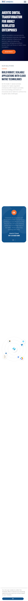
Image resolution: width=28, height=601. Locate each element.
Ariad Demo (9, 51)
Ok (13, 598)
